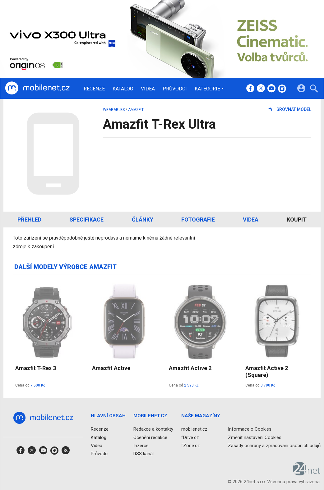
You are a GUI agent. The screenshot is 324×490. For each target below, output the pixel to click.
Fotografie (198, 219)
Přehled (29, 219)
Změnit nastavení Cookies (254, 437)
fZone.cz (190, 445)
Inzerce (141, 445)
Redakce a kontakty (153, 429)
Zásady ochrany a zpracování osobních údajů (274, 445)
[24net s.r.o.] (307, 473)
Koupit (297, 219)
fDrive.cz (190, 437)
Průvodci (175, 88)
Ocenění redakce (150, 437)
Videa (148, 88)
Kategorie (207, 88)
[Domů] (37, 88)
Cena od (30, 385)
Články (142, 219)
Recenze (94, 88)
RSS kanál (143, 453)
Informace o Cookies (249, 429)
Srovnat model (290, 109)
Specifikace (86, 219)
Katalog (123, 88)
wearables (114, 110)
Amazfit (136, 110)
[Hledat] (313, 89)
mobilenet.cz (194, 429)
